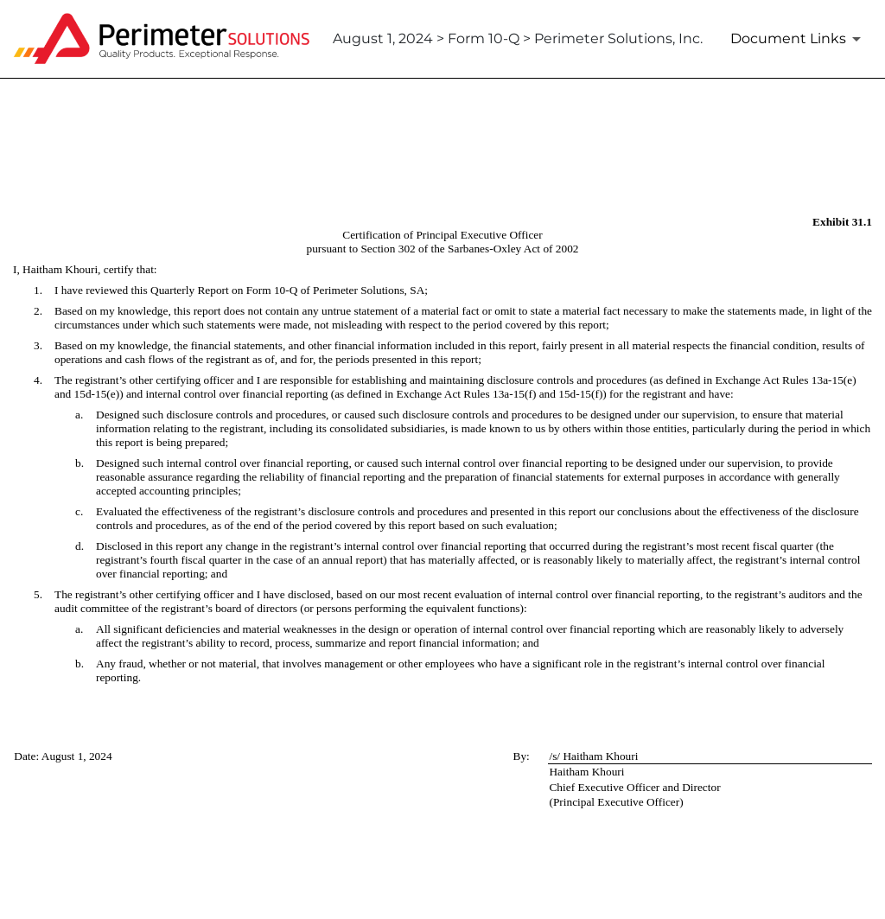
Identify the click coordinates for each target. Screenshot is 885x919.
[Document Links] (798, 38)
